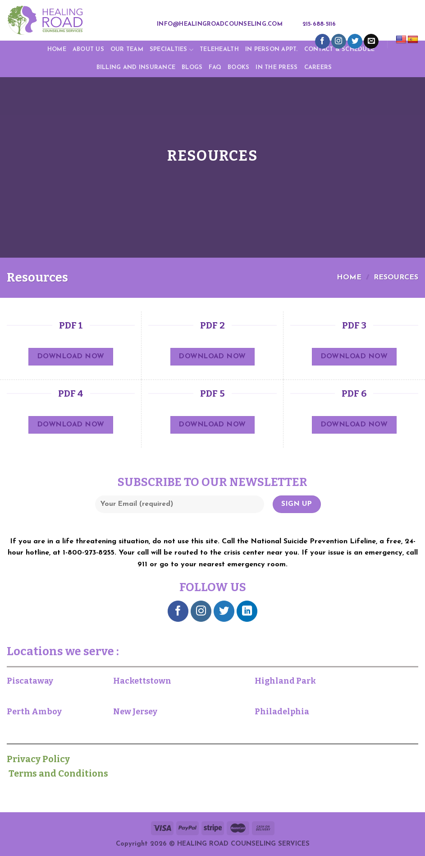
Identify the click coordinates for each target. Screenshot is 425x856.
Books (238, 67)
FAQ (215, 67)
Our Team (126, 49)
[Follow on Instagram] (338, 41)
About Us (88, 49)
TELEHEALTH (219, 49)
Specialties (171, 50)
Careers (318, 67)
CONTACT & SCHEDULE (339, 49)
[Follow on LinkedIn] (247, 611)
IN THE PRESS (276, 67)
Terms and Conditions (57, 773)
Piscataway (30, 681)
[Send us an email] (371, 41)
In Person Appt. (271, 49)
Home (56, 49)
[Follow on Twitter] (354, 41)
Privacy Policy (43, 759)
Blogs (192, 67)
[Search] (348, 24)
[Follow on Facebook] (322, 41)
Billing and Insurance (135, 67)
